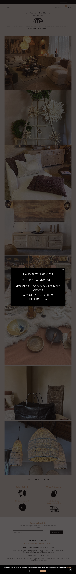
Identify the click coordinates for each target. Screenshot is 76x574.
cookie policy (69, 567)
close (43, 571)
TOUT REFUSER (34, 571)
